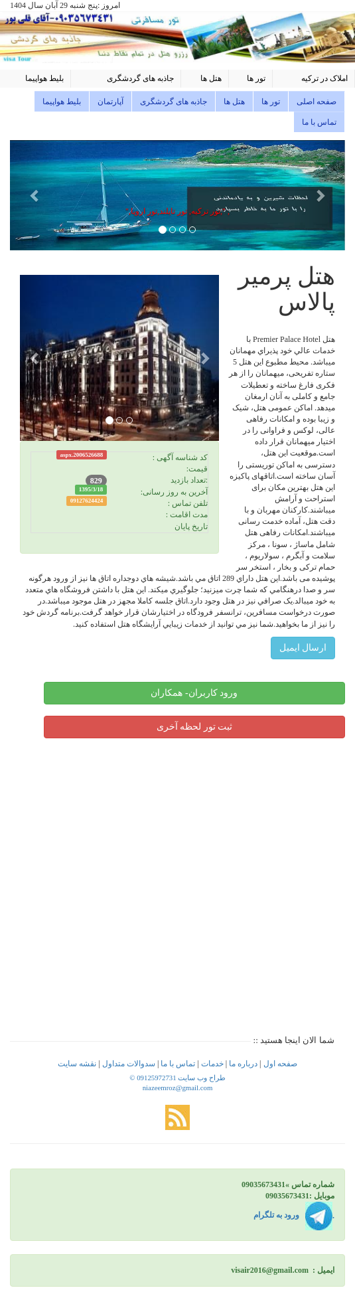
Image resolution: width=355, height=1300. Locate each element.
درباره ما (243, 1063)
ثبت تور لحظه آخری (195, 727)
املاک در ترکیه (324, 78)
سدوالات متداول (128, 1063)
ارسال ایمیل (303, 648)
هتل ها (211, 78)
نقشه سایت (77, 1063)
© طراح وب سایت (177, 1078)
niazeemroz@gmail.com (178, 1088)
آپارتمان (110, 101)
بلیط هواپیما (44, 78)
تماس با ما (319, 122)
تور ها (256, 78)
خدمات (211, 1063)
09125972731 (156, 1078)
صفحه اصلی (316, 101)
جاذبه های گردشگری (140, 78)
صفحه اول (280, 1063)
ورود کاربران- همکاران (194, 693)
